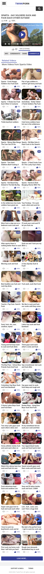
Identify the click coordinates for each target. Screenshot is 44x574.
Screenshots (15, 53)
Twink (22, 3)
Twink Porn (19, 572)
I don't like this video (16, 49)
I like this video (13, 49)
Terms (30, 568)
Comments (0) (34, 53)
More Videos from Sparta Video (17, 64)
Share (24, 53)
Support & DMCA (17, 568)
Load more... (22, 558)
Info (6, 53)
